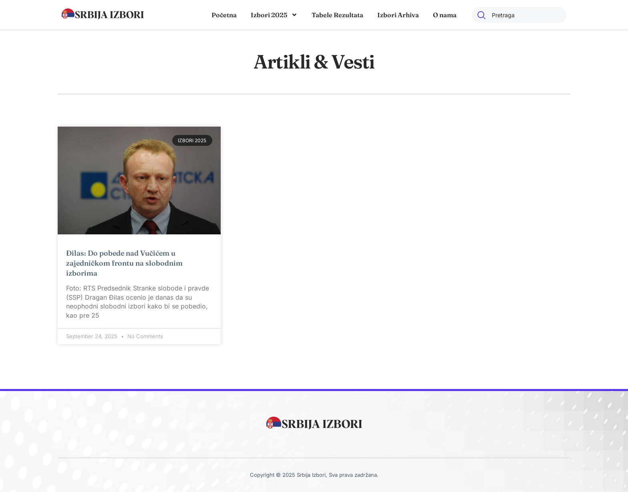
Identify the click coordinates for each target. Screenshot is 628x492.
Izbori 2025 (274, 15)
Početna (224, 15)
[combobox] (519, 15)
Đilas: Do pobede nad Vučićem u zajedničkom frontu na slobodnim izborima (124, 263)
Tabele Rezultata (337, 15)
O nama (445, 15)
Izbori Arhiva (398, 15)
